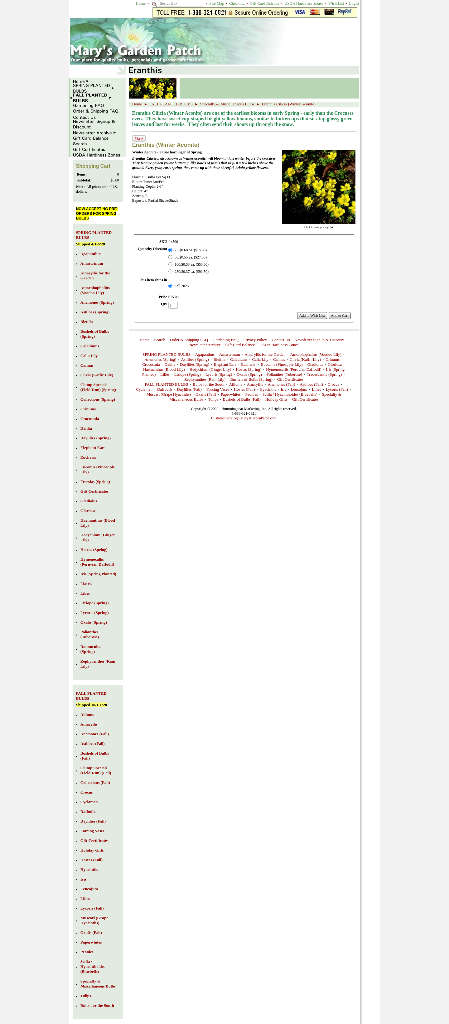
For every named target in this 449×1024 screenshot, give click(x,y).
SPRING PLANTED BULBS (166, 354)
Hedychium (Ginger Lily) (210, 369)
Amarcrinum (229, 354)
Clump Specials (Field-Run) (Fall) (95, 770)
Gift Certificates (290, 379)
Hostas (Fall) (244, 389)
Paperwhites (231, 394)
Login (354, 3)
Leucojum (299, 389)
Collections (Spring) (97, 399)
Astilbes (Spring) (195, 359)
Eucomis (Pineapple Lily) (282, 364)
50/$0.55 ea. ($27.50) (191, 257)
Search (159, 339)
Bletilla (219, 359)
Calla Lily (260, 359)
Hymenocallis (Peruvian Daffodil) (293, 369)
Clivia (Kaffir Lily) (305, 359)
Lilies (165, 374)
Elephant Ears (225, 364)
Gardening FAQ (226, 339)
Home (141, 3)
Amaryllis (255, 384)
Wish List (336, 3)
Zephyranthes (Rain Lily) (204, 379)
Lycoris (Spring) (218, 374)
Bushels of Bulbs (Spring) (251, 379)
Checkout (237, 3)
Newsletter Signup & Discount (320, 339)
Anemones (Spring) (160, 359)
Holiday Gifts (276, 399)
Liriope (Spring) (187, 374)
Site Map (217, 3)
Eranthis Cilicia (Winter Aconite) (288, 104)
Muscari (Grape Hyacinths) (169, 394)
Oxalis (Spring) (249, 374)
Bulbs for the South (208, 384)
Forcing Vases (217, 389)
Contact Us (281, 339)
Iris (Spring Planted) (98, 574)
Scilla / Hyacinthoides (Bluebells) (290, 394)
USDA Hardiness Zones (303, 3)
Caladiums (239, 359)
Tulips (213, 399)
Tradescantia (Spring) (324, 374)
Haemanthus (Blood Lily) (164, 369)
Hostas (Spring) (248, 369)
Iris (283, 389)
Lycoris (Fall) (337, 389)
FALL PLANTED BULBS (171, 104)
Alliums (235, 384)
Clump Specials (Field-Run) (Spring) (98, 387)
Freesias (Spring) (95, 481)
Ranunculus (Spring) (90, 649)
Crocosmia (151, 364)
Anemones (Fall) (281, 384)
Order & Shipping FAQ (189, 339)
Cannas (279, 359)
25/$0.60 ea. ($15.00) (191, 250)
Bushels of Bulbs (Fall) (242, 399)
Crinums (333, 359)
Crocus (333, 384)
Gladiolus (315, 364)
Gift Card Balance (264, 3)
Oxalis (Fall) (206, 394)
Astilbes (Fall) (311, 384)
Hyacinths (268, 389)
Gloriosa (335, 364)
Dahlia (170, 364)
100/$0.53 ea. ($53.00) (192, 264)
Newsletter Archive (205, 344)
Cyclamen (144, 389)
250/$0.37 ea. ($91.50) (192, 271)
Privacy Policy (255, 339)
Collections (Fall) (95, 782)
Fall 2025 (182, 286)
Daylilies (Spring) (194, 364)
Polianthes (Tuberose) (284, 374)
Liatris (86, 583)
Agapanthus (205, 354)
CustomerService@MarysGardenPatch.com (244, 418)
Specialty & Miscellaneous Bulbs (227, 104)
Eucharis (248, 364)
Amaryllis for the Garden (265, 354)
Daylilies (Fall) (189, 389)
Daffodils (164, 389)
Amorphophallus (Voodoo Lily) (315, 354)
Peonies (251, 394)
